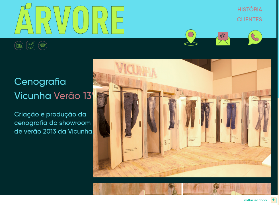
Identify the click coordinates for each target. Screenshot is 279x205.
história (227, 9)
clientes (227, 19)
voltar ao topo (139, 200)
